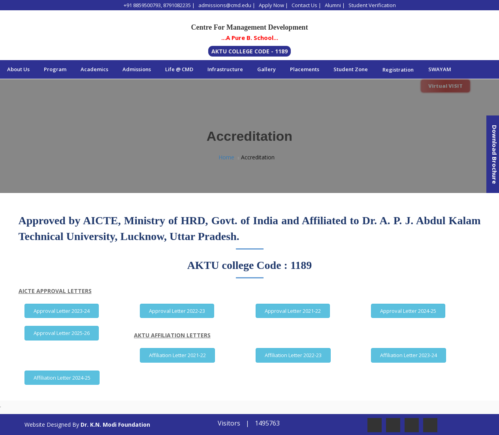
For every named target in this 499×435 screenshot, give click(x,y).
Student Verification (372, 5)
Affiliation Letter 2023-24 (408, 355)
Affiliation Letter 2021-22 (177, 355)
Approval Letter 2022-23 (177, 310)
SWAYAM (439, 69)
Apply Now (271, 5)
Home (226, 157)
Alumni (333, 5)
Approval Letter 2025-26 (62, 333)
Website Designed (47, 424)
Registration (398, 69)
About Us (18, 69)
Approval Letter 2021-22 (293, 310)
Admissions (136, 69)
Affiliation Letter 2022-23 (293, 355)
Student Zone (350, 69)
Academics (94, 69)
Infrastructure (225, 69)
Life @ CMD (179, 69)
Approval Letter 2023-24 (62, 310)
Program (55, 69)
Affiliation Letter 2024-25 (62, 377)
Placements (304, 69)
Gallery (266, 69)
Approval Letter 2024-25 (408, 310)
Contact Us (304, 5)
